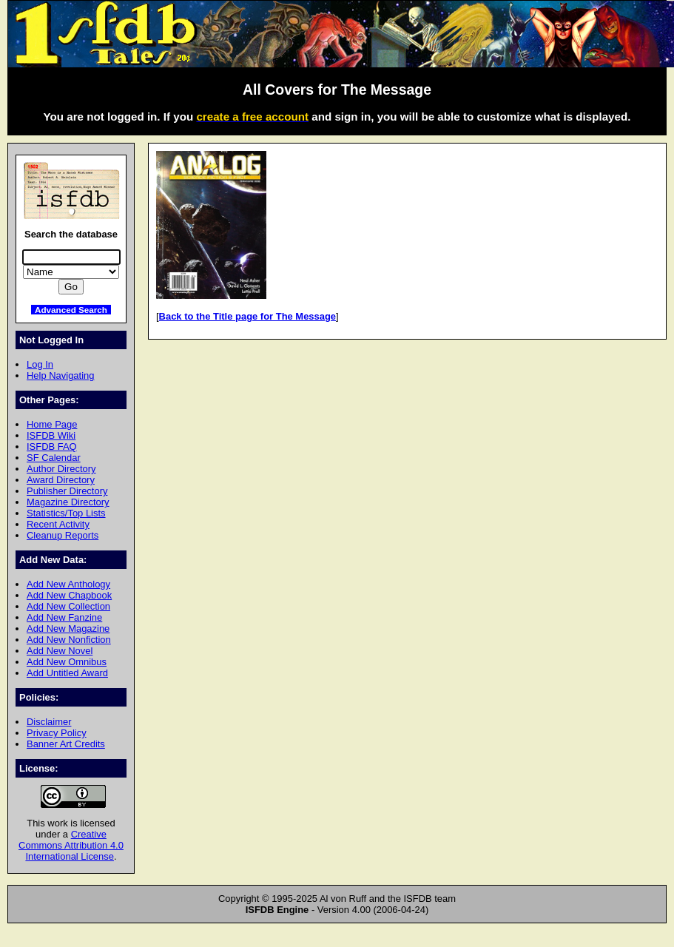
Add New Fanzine (64, 617)
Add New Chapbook (69, 595)
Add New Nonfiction (69, 639)
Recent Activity (58, 524)
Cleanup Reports (62, 535)
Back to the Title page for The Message (247, 316)
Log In (40, 364)
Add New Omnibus (67, 661)
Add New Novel (59, 650)
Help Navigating (60, 375)
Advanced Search (71, 309)
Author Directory (61, 468)
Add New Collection (68, 606)
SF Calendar (54, 457)
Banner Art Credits (66, 743)
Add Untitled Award (67, 672)
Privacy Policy (57, 732)
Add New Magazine (68, 628)
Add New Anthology (68, 584)
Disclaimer (49, 721)
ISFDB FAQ (52, 446)
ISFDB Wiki (51, 435)
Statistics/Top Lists (66, 513)
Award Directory (61, 479)
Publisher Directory (67, 490)
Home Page (52, 424)
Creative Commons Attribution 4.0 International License (71, 845)
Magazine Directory (68, 502)
